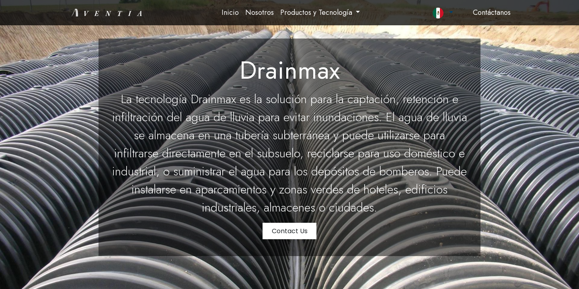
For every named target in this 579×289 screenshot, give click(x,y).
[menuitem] (230, 12)
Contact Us (290, 231)
